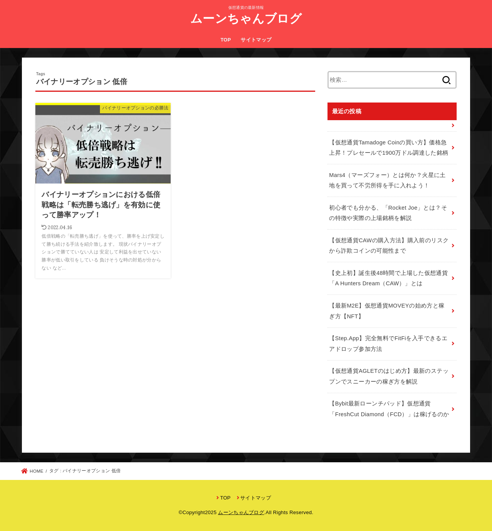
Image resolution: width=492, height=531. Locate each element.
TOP (226, 40)
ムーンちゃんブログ (246, 18)
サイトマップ (256, 40)
